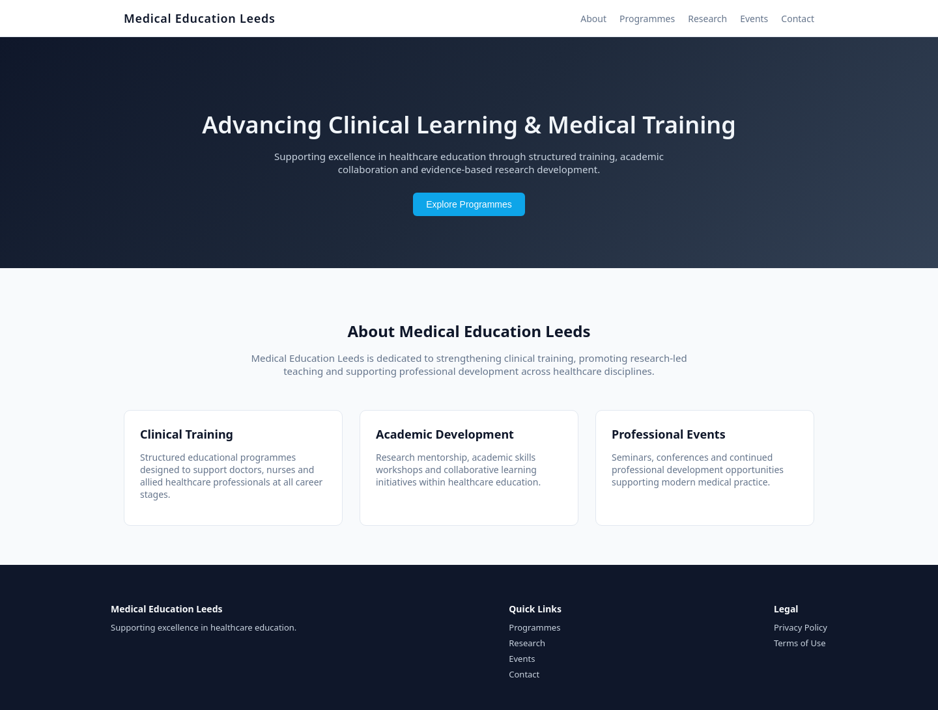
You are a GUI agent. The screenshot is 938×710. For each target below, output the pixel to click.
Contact (797, 18)
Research (707, 18)
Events (754, 18)
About (593, 18)
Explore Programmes (469, 204)
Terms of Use (800, 643)
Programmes (647, 18)
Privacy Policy (800, 627)
